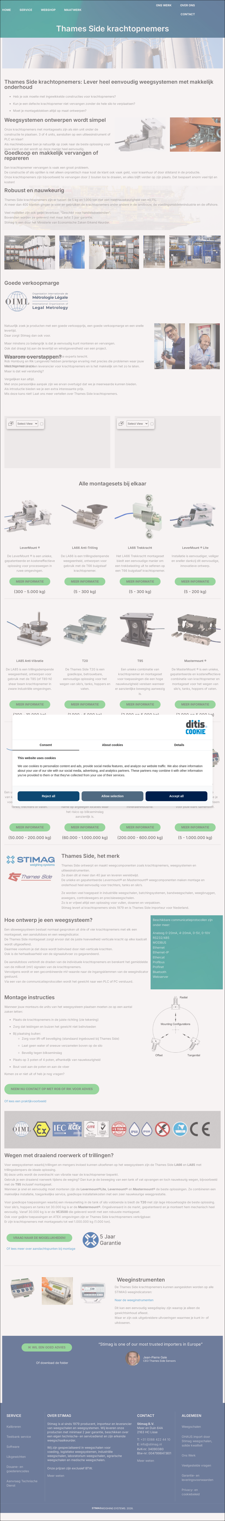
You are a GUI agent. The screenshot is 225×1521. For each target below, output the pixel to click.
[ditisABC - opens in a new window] (196, 727)
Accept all (176, 796)
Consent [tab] (46, 745)
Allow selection (112, 796)
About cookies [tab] (112, 745)
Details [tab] (179, 745)
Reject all (48, 796)
